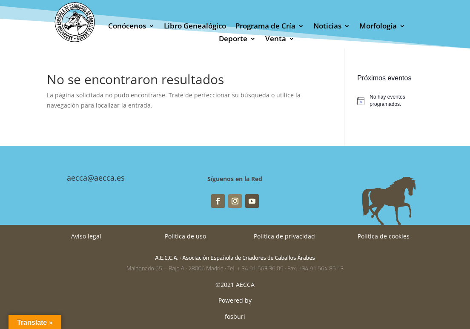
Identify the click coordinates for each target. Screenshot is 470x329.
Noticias (327, 27)
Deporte (233, 39)
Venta (275, 39)
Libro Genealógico (195, 27)
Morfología (378, 27)
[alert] (390, 101)
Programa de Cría (265, 27)
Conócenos (127, 27)
